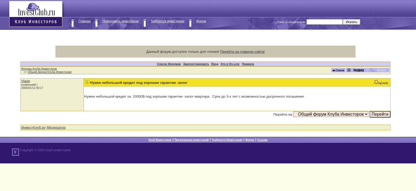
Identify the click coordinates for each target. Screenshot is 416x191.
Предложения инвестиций (191, 139)
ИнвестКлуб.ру (33, 127)
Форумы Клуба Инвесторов (39, 68)
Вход (214, 64)
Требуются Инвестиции (227, 139)
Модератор (56, 127)
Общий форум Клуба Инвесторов (49, 71)
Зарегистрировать (196, 64)
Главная (85, 21)
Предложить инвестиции (120, 21)
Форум (201, 21)
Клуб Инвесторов (160, 139)
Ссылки (262, 139)
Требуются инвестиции (167, 21)
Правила (248, 64)
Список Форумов (169, 64)
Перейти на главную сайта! (242, 52)
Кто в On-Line (230, 64)
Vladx (25, 81)
